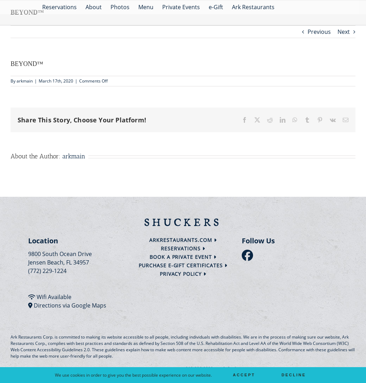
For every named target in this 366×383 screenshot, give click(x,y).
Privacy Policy (183, 273)
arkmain (25, 81)
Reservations (183, 248)
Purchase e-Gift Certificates (183, 265)
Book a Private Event (183, 257)
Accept (244, 375)
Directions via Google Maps (70, 305)
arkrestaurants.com (183, 240)
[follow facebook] (249, 257)
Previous (319, 32)
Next (343, 32)
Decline (294, 375)
